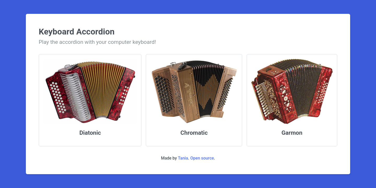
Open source (202, 158)
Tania (183, 158)
